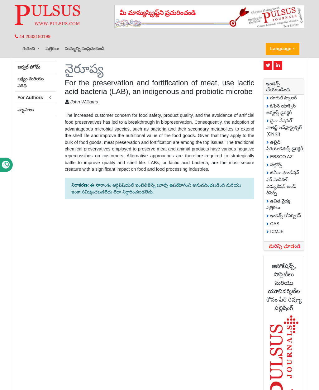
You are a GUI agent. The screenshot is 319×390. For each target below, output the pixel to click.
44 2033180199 (32, 36)
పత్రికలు (52, 48)
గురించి (29, 48)
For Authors (35, 97)
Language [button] (280, 48)
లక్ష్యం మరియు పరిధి (30, 82)
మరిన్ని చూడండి (285, 246)
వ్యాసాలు (25, 109)
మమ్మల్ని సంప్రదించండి (84, 48)
